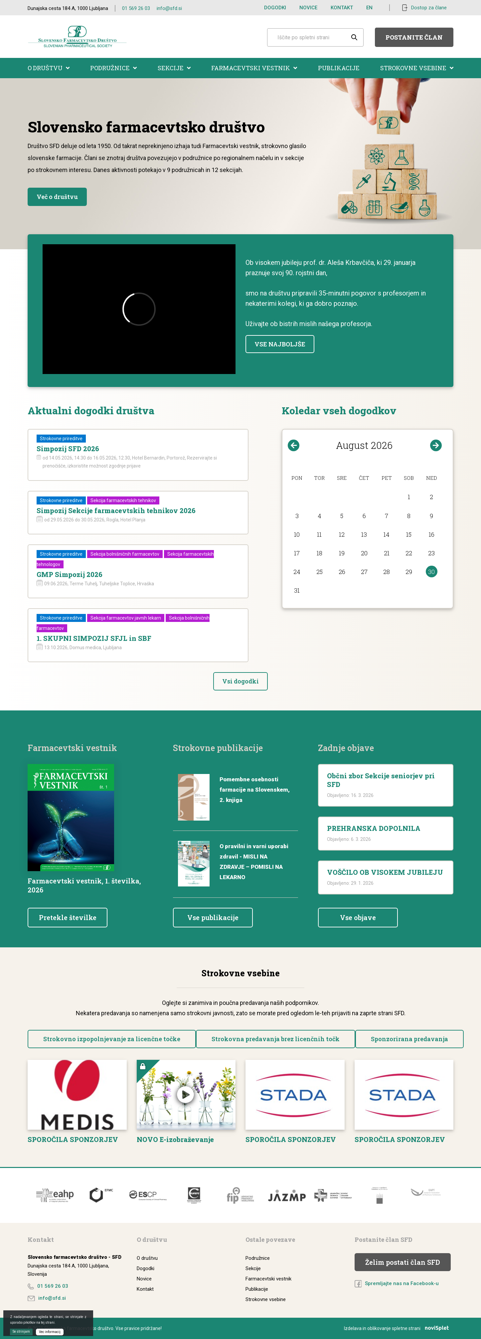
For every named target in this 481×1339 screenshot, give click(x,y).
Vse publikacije (213, 917)
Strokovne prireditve (61, 438)
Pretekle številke (67, 917)
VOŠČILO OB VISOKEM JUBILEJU (385, 872)
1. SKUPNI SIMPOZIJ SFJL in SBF (94, 638)
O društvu (49, 68)
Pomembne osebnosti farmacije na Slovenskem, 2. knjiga (255, 789)
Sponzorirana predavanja (409, 1039)
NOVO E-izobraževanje (175, 1139)
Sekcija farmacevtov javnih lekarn (125, 618)
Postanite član (414, 37)
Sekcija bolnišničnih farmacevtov (124, 554)
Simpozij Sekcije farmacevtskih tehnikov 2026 (116, 510)
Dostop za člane (429, 8)
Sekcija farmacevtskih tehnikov (123, 500)
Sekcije (174, 68)
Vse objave (358, 917)
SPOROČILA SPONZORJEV (73, 1139)
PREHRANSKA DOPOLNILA (373, 828)
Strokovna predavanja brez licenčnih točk (276, 1039)
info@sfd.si (169, 8)
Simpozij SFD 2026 (68, 448)
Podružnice (113, 68)
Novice (308, 8)
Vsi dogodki (240, 681)
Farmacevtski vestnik (254, 68)
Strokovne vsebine (416, 68)
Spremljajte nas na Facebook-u (402, 1283)
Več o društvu (57, 197)
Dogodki (275, 8)
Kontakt (342, 8)
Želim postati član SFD (402, 1262)
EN (369, 8)
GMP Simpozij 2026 (69, 574)
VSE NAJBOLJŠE (279, 344)
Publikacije (339, 68)
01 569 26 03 (136, 8)
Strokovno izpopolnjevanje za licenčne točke (111, 1039)
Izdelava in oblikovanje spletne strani (398, 1328)
